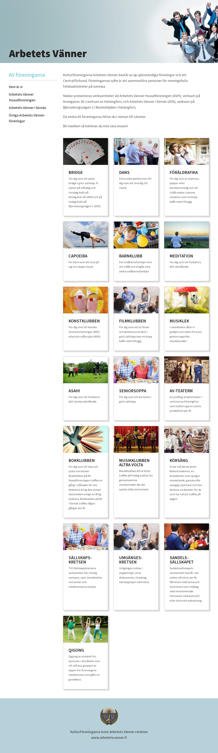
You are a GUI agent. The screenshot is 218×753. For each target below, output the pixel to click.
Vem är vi (15, 86)
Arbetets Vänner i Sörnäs (27, 107)
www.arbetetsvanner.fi (109, 737)
